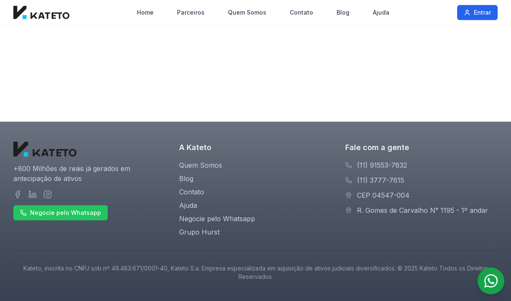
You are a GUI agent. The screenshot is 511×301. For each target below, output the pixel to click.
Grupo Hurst (199, 232)
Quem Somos (247, 12)
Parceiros (191, 12)
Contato (301, 12)
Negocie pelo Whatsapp (60, 212)
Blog (342, 12)
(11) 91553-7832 (382, 165)
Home (145, 12)
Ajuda (381, 12)
